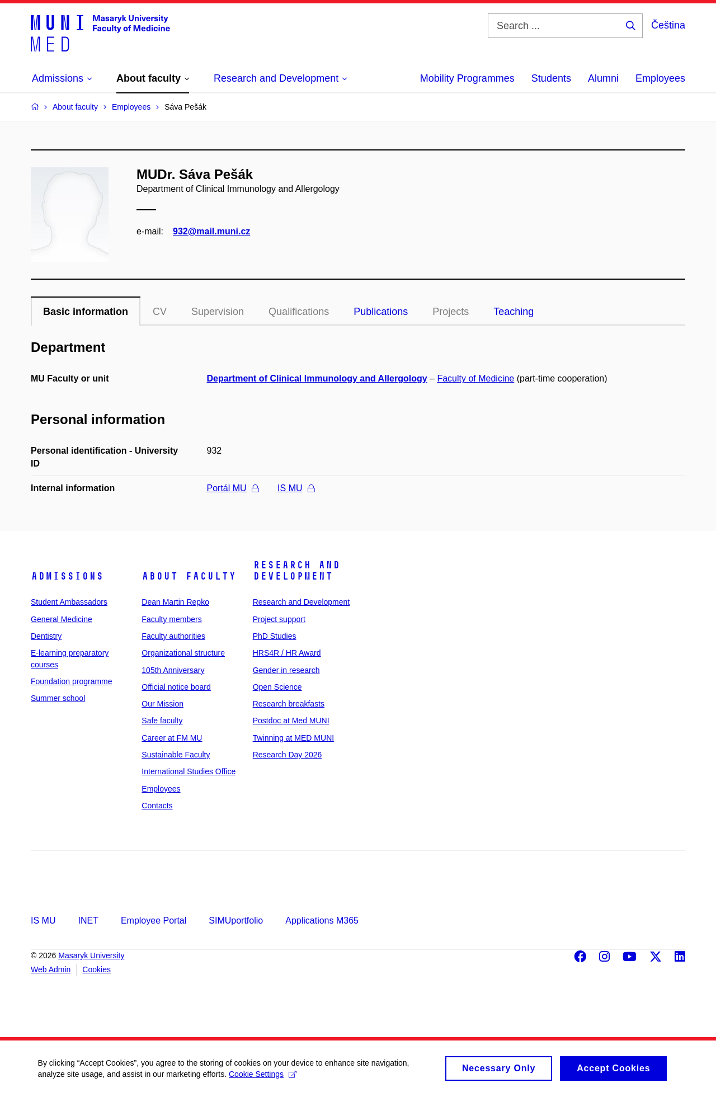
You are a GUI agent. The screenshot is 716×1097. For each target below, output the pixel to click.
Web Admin (50, 969)
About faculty (189, 576)
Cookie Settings (264, 1079)
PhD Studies (274, 636)
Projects (450, 311)
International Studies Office (188, 771)
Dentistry (46, 636)
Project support (279, 619)
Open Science (277, 686)
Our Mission (162, 703)
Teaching (513, 311)
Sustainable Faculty (176, 754)
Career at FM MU (172, 737)
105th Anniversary (173, 670)
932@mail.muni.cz (211, 231)
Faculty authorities (173, 636)
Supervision (217, 311)
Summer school (58, 698)
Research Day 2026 (287, 754)
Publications (381, 311)
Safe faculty (162, 720)
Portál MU (232, 488)
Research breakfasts (288, 703)
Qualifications (298, 311)
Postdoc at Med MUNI (291, 720)
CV (160, 311)
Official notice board (176, 686)
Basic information (85, 311)
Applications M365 (322, 920)
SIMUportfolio (236, 920)
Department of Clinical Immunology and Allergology (317, 378)
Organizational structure (183, 652)
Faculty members (171, 619)
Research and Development (296, 570)
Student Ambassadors (69, 601)
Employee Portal (153, 920)
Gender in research (286, 670)
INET (88, 920)
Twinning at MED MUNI (293, 737)
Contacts (157, 805)
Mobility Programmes (467, 78)
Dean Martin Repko (175, 601)
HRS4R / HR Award (287, 652)
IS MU (295, 488)
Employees (660, 78)
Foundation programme (71, 681)
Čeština (668, 25)
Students (551, 78)
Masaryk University (91, 955)
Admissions (67, 576)
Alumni (603, 78)
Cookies (96, 969)
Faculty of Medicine (475, 378)
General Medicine (61, 619)
